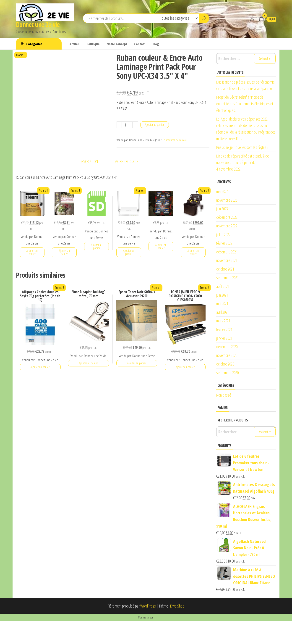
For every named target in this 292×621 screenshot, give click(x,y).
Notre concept (117, 44)
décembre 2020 (226, 346)
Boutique (93, 44)
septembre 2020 (227, 372)
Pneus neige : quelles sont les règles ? (242, 147)
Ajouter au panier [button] (32, 252)
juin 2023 (222, 208)
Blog (155, 44)
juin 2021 (222, 295)
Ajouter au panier (154, 124)
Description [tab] (89, 161)
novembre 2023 (226, 200)
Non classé (223, 395)
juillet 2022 (223, 234)
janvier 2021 (224, 338)
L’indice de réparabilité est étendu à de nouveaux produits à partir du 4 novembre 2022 (242, 162)
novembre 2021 (226, 260)
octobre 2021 (225, 269)
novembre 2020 (226, 355)
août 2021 (222, 286)
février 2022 (224, 243)
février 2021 (224, 329)
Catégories (34, 44)
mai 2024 (222, 191)
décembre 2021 (226, 252)
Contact (140, 44)
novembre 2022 (226, 226)
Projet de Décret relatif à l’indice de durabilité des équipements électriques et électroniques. (244, 103)
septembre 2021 (227, 277)
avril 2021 (222, 312)
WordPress (148, 606)
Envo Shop (177, 606)
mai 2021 (222, 303)
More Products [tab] (126, 161)
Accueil (75, 44)
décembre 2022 (226, 217)
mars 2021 (223, 321)
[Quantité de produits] (127, 124)
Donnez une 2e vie (38, 24)
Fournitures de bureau (175, 140)
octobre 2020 (225, 364)
